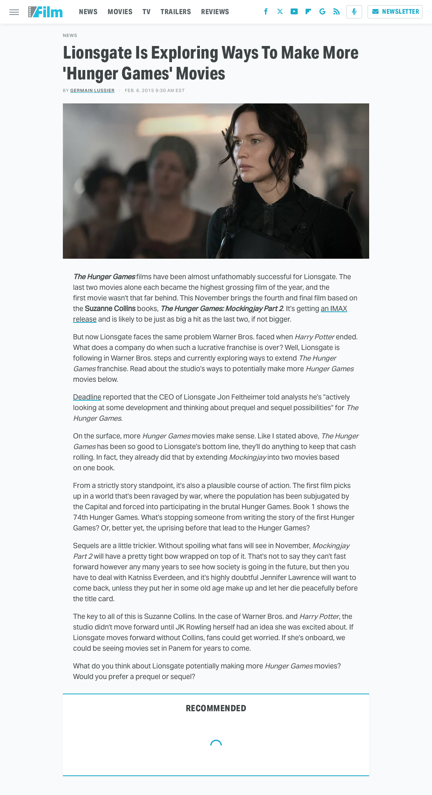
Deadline (87, 396)
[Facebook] (266, 13)
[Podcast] (354, 11)
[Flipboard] (308, 13)
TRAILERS (176, 11)
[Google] (322, 13)
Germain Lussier (92, 90)
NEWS (88, 11)
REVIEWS (215, 11)
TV (146, 11)
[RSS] (336, 13)
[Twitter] (280, 13)
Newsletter (395, 11)
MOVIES (120, 11)
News (70, 35)
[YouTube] (294, 13)
